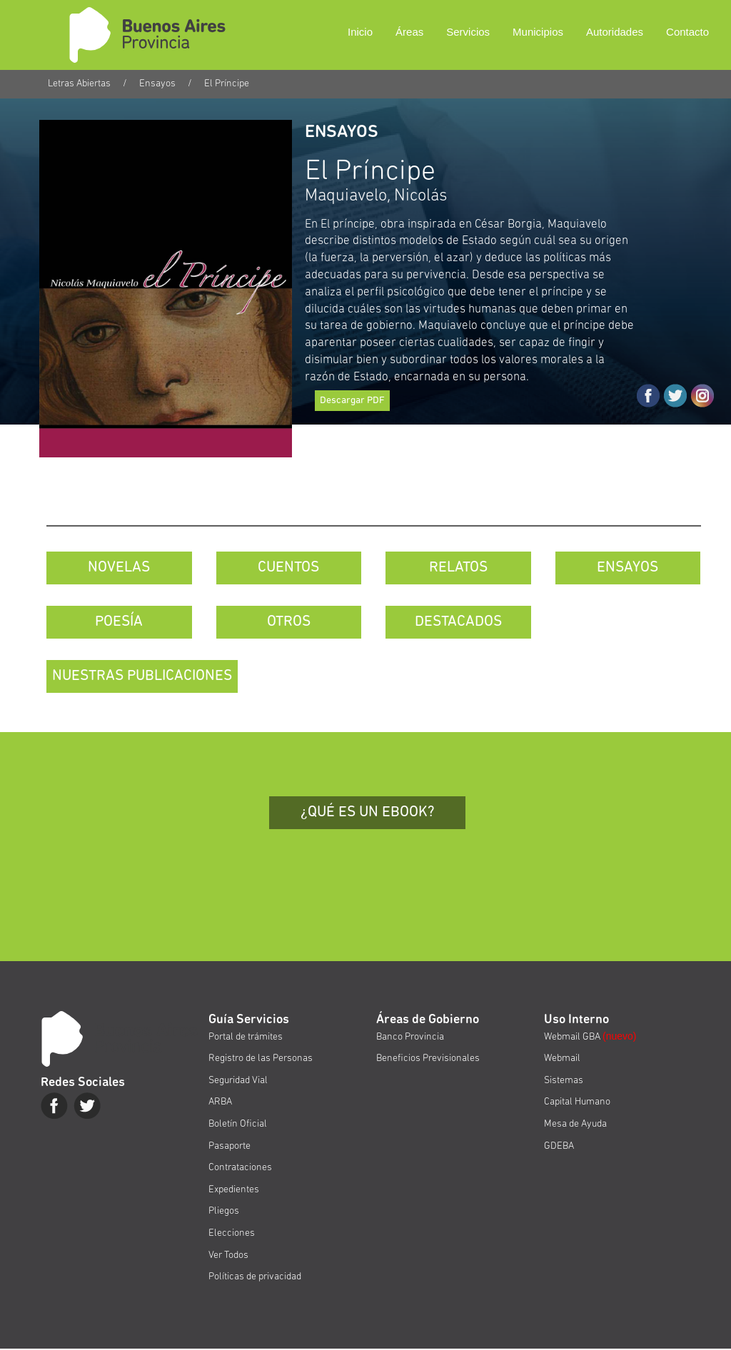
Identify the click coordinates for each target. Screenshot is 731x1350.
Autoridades (614, 32)
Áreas (409, 32)
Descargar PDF (352, 400)
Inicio (360, 32)
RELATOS (458, 567)
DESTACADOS (458, 621)
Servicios (468, 32)
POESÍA (119, 621)
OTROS (289, 621)
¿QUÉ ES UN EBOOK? (368, 812)
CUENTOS (288, 567)
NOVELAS (119, 567)
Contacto (687, 32)
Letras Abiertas (79, 83)
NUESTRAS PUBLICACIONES (142, 676)
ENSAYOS (627, 567)
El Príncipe (226, 83)
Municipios (538, 32)
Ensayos (157, 83)
